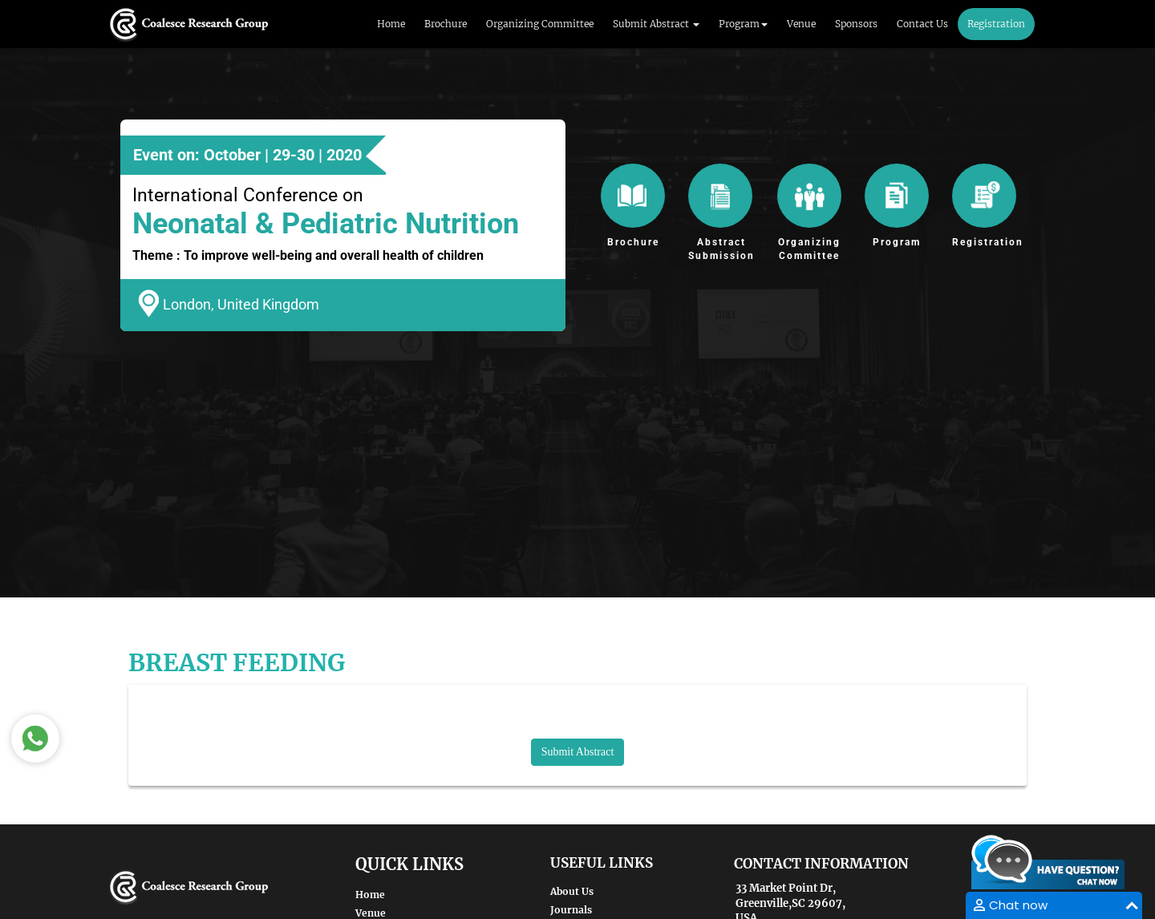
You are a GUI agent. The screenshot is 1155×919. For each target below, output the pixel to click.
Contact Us (922, 24)
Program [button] (743, 24)
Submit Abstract (577, 752)
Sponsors (856, 24)
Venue (801, 24)
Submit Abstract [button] (656, 24)
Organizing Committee (540, 24)
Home (391, 24)
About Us (572, 891)
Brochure (445, 24)
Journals (571, 910)
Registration (996, 24)
